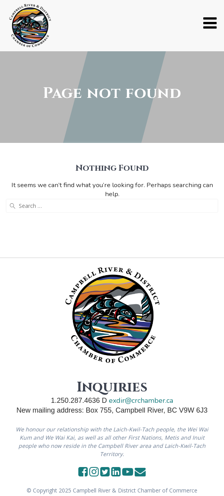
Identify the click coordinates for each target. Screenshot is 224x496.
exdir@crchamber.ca (141, 400)
